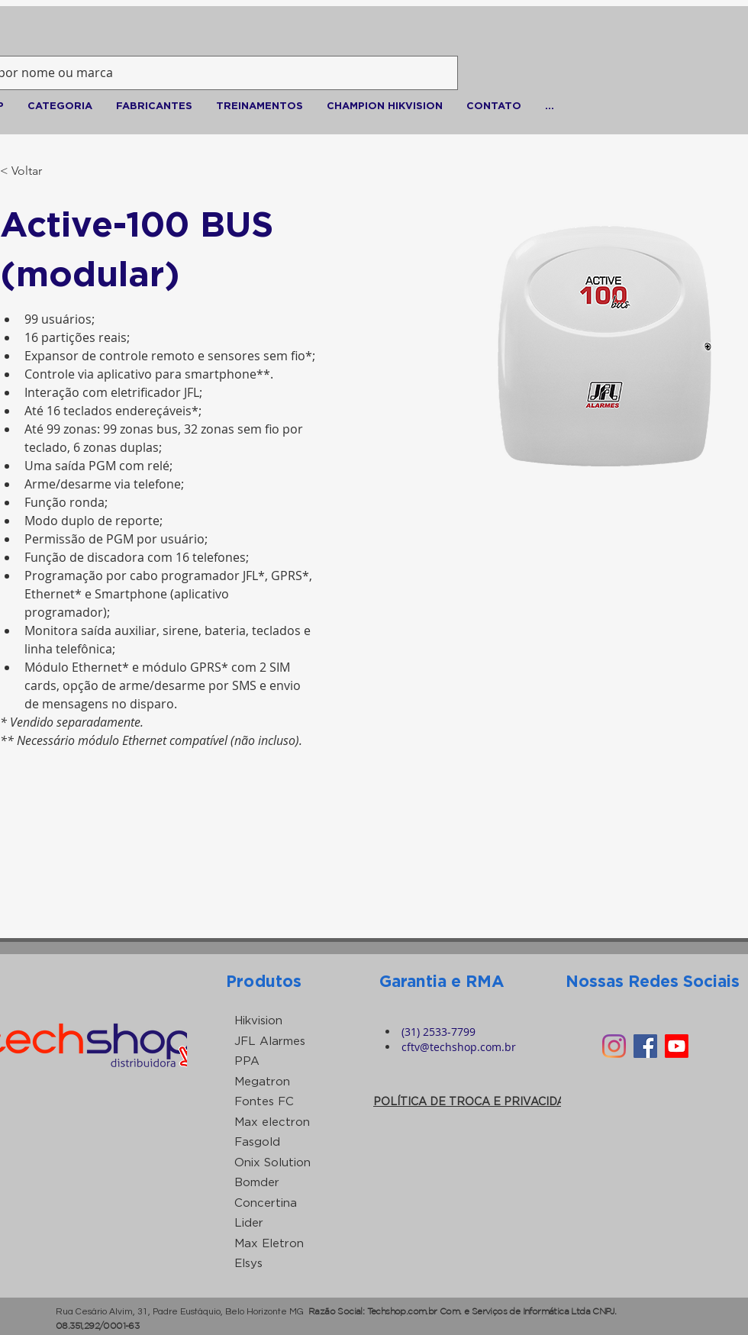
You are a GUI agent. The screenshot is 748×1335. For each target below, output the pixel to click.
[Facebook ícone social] (645, 1046)
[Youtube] (676, 1046)
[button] (59, 105)
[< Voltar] (30, 171)
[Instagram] (614, 1046)
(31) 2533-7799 (438, 1031)
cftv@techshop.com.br (458, 1047)
